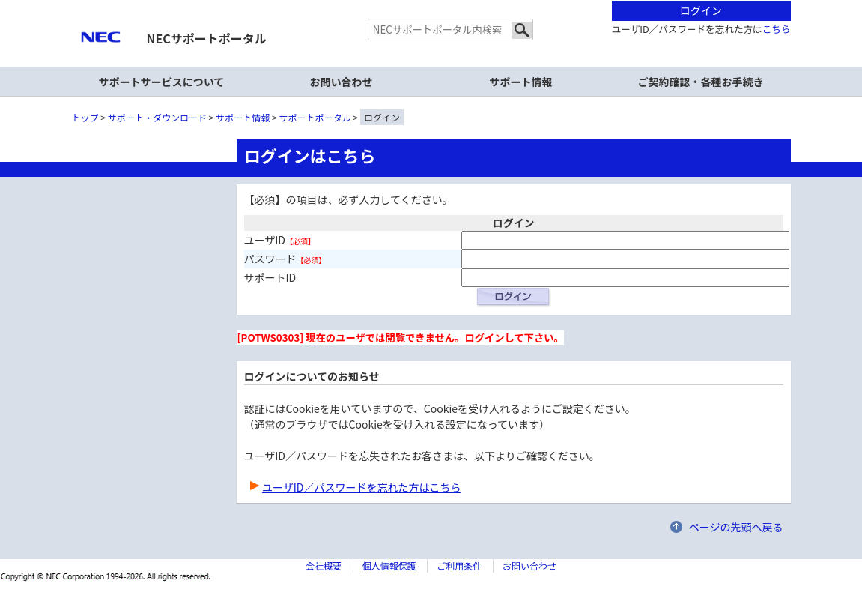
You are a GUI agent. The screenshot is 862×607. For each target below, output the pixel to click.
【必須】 (300, 241)
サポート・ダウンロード (157, 117)
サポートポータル (315, 117)
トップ (85, 117)
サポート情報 (521, 81)
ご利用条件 (459, 565)
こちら (776, 29)
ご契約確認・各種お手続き (701, 81)
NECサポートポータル (207, 38)
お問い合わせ (341, 81)
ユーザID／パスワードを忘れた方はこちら (361, 487)
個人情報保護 (389, 565)
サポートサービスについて (162, 81)
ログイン (701, 10)
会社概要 (324, 565)
